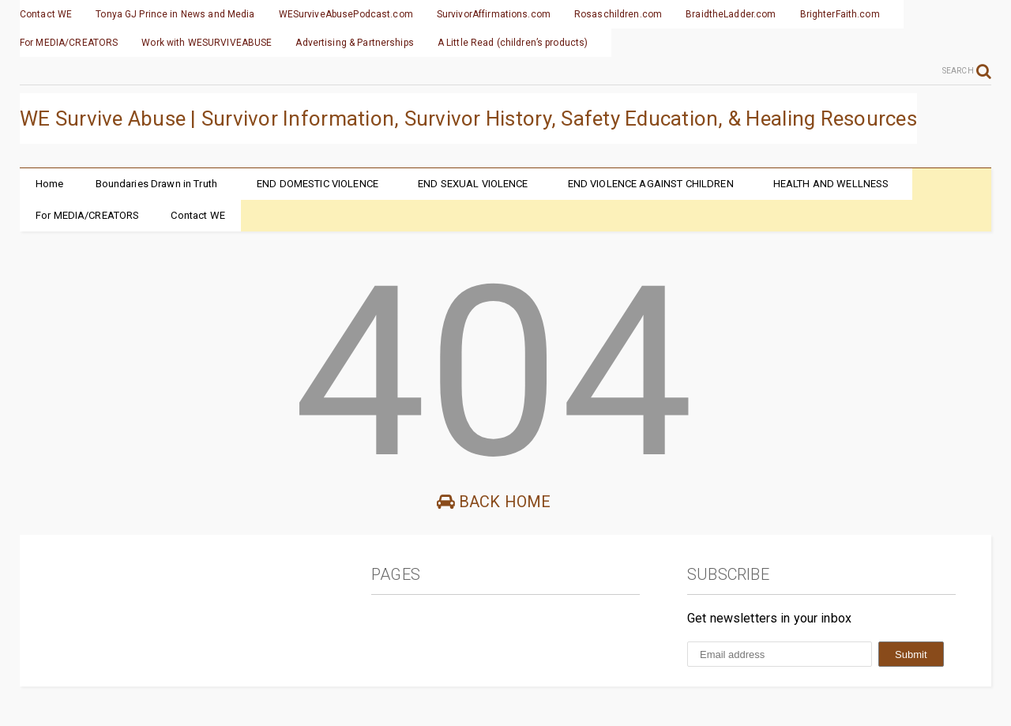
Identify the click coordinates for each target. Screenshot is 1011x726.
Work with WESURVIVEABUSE (206, 42)
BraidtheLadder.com (731, 14)
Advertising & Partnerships (354, 42)
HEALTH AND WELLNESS (831, 184)
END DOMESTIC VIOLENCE (317, 184)
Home (50, 184)
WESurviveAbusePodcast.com (346, 14)
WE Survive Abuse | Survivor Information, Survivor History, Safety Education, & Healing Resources (468, 118)
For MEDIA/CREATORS (69, 42)
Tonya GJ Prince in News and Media (175, 14)
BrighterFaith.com (840, 14)
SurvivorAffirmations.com (494, 14)
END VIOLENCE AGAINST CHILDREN (651, 184)
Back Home (494, 501)
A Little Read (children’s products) (513, 42)
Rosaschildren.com (618, 14)
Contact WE (46, 14)
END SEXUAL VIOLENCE (473, 184)
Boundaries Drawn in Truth (157, 184)
